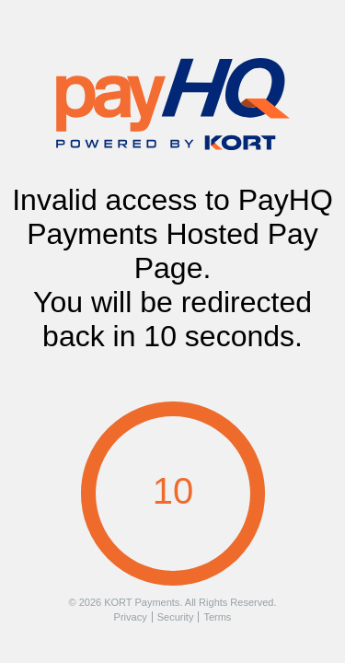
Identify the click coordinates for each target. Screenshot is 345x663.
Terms (217, 616)
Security (175, 616)
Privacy (130, 616)
